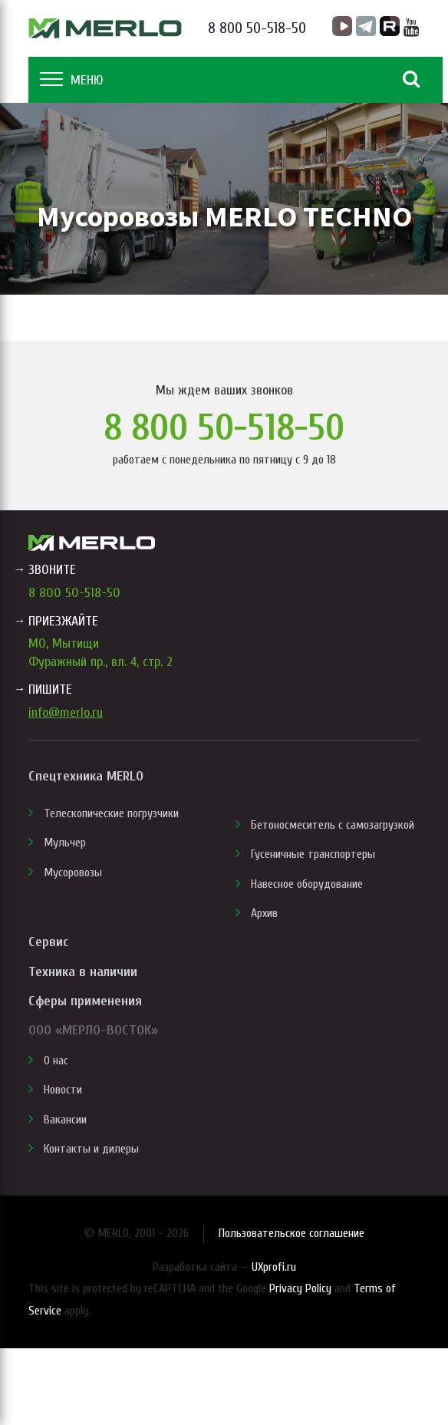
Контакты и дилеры (91, 1149)
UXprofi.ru (274, 1267)
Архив (264, 913)
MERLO (105, 28)
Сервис (48, 942)
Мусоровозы (73, 872)
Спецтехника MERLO (85, 776)
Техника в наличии (82, 972)
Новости (63, 1090)
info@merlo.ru (65, 712)
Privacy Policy (300, 1288)
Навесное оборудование (307, 884)
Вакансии (65, 1119)
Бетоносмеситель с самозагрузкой (332, 825)
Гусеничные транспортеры (313, 854)
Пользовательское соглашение (291, 1233)
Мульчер (65, 842)
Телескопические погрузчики (111, 813)
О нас (56, 1060)
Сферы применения (85, 1001)
